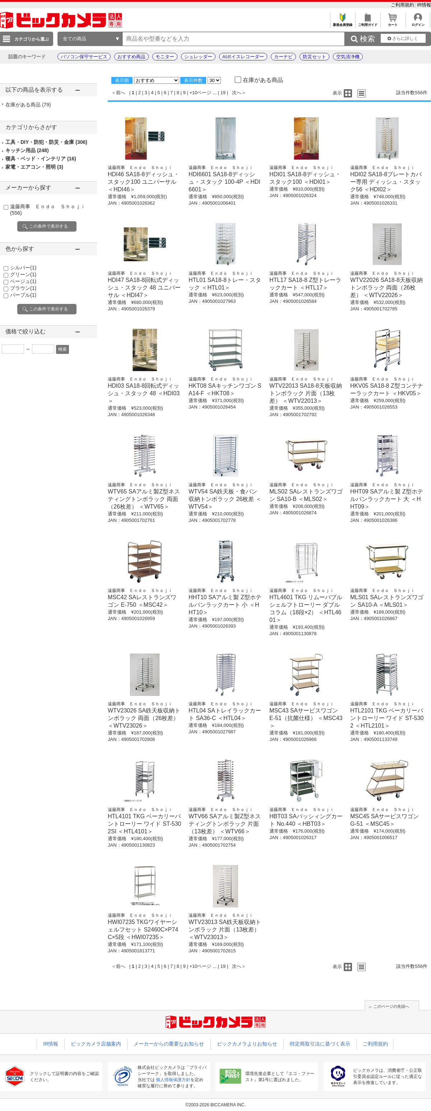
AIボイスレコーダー (243, 56)
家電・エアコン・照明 (34, 167)
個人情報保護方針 (173, 1079)
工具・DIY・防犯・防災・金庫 (46, 142)
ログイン (418, 23)
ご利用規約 (403, 5)
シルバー (23, 267)
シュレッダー (198, 56)
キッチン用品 (27, 150)
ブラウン (23, 288)
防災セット (314, 56)
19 (223, 92)
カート (392, 23)
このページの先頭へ (391, 1006)
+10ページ (200, 92)
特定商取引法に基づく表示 (320, 1044)
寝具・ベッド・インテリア (40, 158)
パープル (23, 295)
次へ (236, 92)
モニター (165, 56)
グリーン (23, 274)
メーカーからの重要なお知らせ (169, 1044)
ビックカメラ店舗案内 (96, 1044)
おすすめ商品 (131, 56)
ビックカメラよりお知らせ (247, 1044)
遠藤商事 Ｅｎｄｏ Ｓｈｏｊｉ (140, 167)
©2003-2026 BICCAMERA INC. (215, 1104)
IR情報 (424, 5)
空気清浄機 (348, 56)
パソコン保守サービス (84, 56)
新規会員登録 (342, 23)
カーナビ (283, 56)
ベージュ (23, 281)
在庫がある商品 (28, 105)
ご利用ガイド (367, 23)
